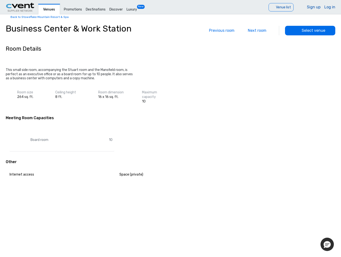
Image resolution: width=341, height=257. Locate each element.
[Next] (260, 30)
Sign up (314, 7)
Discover (116, 9)
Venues (49, 9)
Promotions (73, 9)
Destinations (96, 9)
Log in (329, 7)
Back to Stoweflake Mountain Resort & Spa (39, 17)
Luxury (132, 9)
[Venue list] (281, 7)
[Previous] (218, 30)
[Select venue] (310, 30)
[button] (327, 244)
